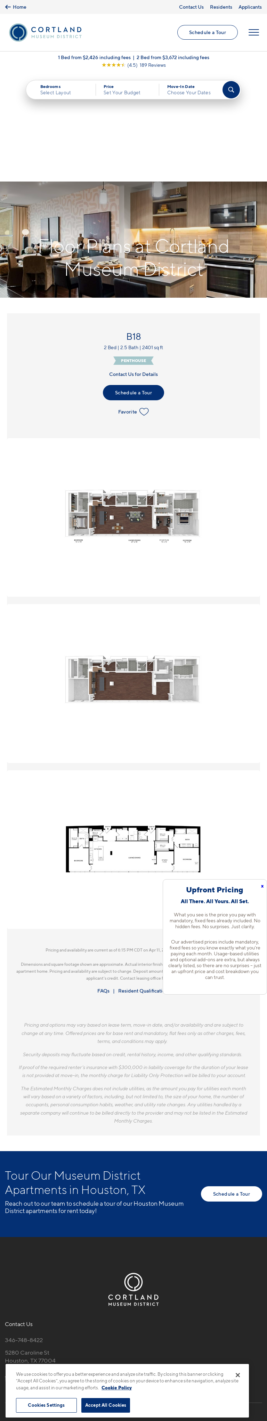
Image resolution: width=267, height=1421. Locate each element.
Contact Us (191, 7)
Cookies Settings (46, 1405)
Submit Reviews (132, 1360)
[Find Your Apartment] (231, 90)
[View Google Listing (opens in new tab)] (134, 65)
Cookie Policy (117, 1387)
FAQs (103, 882)
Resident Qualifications (144, 882)
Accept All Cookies (105, 1405)
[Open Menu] (254, 33)
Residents (221, 7)
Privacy (101, 1360)
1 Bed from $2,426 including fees (94, 58)
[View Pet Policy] (63, 1269)
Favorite (133, 303)
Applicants (250, 7)
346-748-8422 (24, 1231)
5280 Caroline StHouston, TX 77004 (30, 1248)
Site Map (164, 1360)
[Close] (237, 1375)
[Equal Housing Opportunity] (8, 1269)
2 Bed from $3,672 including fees (173, 58)
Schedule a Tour (207, 32)
